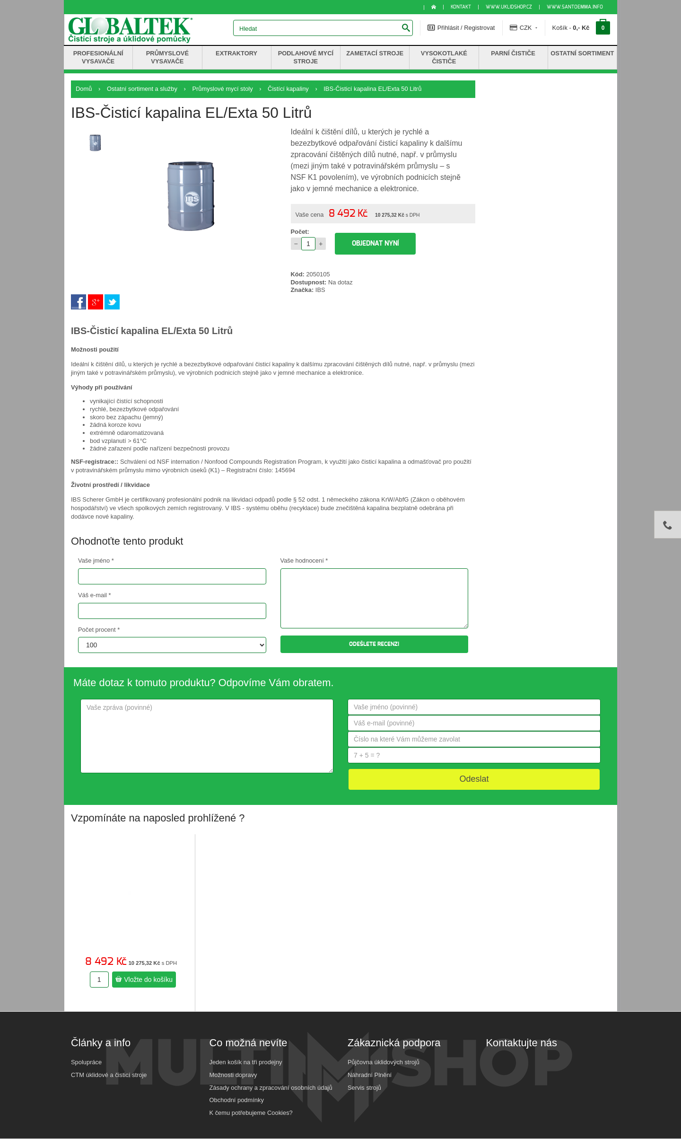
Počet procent (99, 629)
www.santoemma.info (575, 7)
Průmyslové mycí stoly (222, 88)
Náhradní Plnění (370, 1074)
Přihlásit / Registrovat (461, 27)
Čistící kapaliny (288, 88)
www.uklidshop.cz (509, 7)
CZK (523, 27)
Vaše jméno (96, 560)
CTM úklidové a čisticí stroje (109, 1074)
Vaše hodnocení (304, 560)
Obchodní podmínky (237, 1100)
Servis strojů (364, 1087)
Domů (84, 88)
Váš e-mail (94, 595)
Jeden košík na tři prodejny (246, 1062)
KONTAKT (461, 7)
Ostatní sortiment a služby (142, 88)
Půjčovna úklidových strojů (383, 1062)
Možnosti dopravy (233, 1074)
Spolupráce (86, 1062)
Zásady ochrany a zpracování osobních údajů (271, 1087)
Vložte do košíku (144, 979)
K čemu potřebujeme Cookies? (251, 1112)
